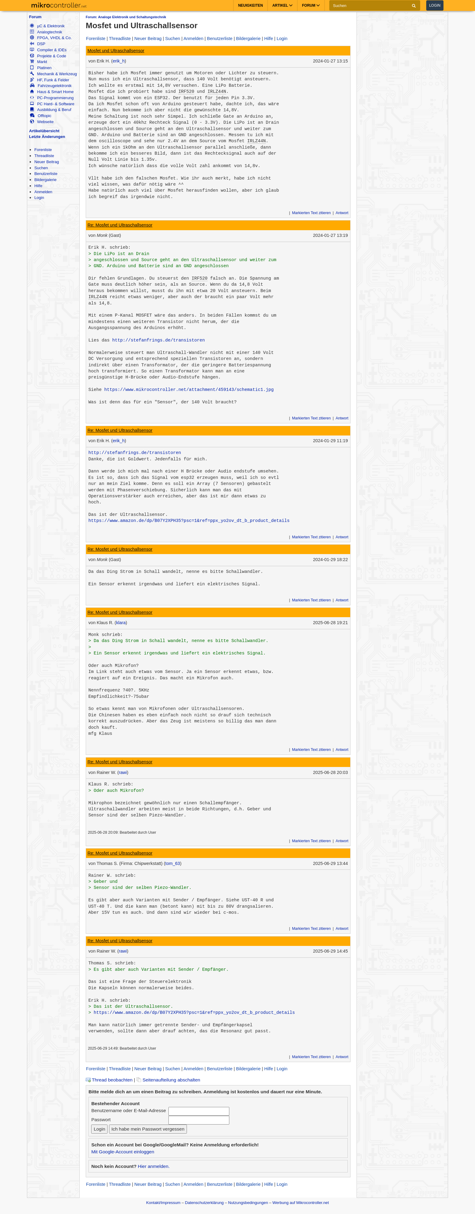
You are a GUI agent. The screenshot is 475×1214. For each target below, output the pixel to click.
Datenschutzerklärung (204, 1202)
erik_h (119, 61)
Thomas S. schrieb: (112, 963)
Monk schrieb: (105, 635)
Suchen (41, 168)
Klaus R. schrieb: (111, 784)
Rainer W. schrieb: (112, 876)
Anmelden (43, 192)
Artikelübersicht (44, 131)
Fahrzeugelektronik (50, 85)
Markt (38, 61)
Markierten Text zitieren (311, 213)
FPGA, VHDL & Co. (50, 37)
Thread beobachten (109, 1079)
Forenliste (43, 149)
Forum (35, 17)
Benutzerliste (45, 173)
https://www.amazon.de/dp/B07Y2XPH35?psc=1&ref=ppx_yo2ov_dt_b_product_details (189, 521)
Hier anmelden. (154, 1166)
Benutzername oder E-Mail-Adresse (128, 1110)
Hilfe (38, 185)
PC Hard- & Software (52, 104)
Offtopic (40, 115)
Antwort (342, 213)
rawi (123, 772)
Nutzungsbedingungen (248, 1202)
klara (121, 622)
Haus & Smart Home (52, 91)
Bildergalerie (45, 179)
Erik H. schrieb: (109, 247)
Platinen (40, 68)
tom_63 (172, 863)
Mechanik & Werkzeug (53, 74)
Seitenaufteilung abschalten (168, 1079)
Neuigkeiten (250, 5)
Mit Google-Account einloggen (122, 1151)
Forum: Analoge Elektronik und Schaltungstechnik (126, 17)
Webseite (42, 121)
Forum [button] (311, 5)
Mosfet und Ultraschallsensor (116, 50)
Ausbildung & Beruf (50, 109)
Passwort (101, 1119)
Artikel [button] (282, 5)
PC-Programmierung (52, 98)
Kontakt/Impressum (163, 1202)
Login (434, 5)
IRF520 (186, 92)
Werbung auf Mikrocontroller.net (300, 1202)
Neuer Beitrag (46, 162)
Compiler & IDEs (48, 50)
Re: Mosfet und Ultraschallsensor (120, 225)
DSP (37, 44)
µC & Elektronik (47, 26)
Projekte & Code (48, 56)
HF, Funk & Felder (49, 80)
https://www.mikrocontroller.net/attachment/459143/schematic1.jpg (189, 390)
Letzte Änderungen (47, 136)
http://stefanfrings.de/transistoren (158, 340)
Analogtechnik (46, 32)
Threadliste (44, 155)
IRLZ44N (217, 92)
